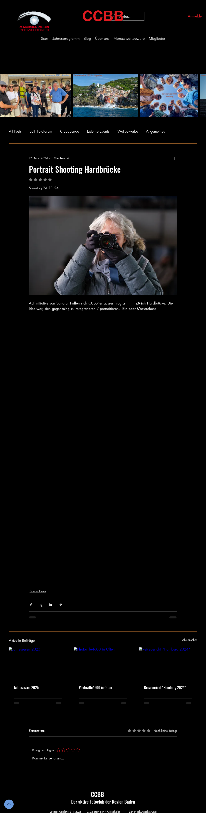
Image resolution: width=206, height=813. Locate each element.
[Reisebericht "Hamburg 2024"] (168, 663)
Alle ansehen (189, 640)
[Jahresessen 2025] (38, 663)
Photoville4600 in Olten (95, 687)
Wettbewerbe (127, 131)
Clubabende (69, 131)
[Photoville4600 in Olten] (103, 663)
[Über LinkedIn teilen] (50, 605)
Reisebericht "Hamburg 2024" (165, 687)
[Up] (9, 804)
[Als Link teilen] (60, 605)
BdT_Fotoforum (40, 131)
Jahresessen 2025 (26, 687)
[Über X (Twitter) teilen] (41, 605)
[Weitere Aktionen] (175, 158)
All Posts (15, 131)
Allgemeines (155, 131)
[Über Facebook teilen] (31, 605)
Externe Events (98, 131)
